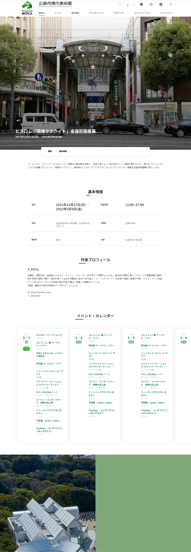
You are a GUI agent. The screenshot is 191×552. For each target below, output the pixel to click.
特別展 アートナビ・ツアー (49, 363)
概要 (50, 151)
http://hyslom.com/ (41, 292)
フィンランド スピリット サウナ (49, 373)
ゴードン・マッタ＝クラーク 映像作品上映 (49, 401)
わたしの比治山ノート (46, 392)
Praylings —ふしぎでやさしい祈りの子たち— (49, 430)
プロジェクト (119, 12)
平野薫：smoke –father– (48, 420)
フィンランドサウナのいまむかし (49, 412)
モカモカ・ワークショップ (49, 334)
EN (134, 4)
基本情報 (75, 12)
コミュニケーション (142, 12)
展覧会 (42, 12)
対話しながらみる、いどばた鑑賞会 (49, 355)
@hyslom (36, 295)
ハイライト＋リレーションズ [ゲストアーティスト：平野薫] (49, 383)
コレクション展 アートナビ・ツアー (48, 344)
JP (128, 4)
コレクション (166, 12)
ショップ (96, 12)
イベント (58, 12)
